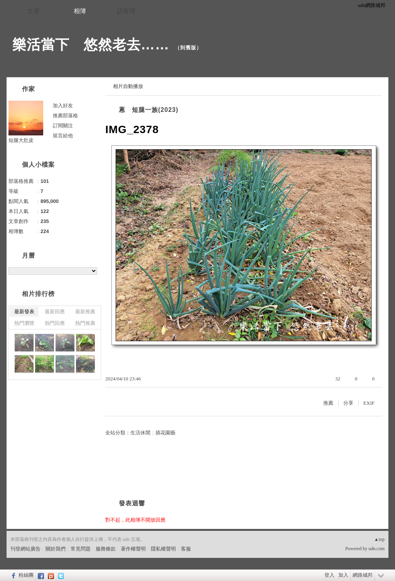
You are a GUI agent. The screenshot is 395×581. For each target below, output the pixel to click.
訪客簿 (126, 11)
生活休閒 (140, 433)
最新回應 (55, 311)
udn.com (376, 548)
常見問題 (81, 549)
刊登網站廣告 (25, 549)
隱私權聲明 (163, 549)
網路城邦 (363, 575)
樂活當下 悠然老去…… (90, 44)
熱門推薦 (85, 323)
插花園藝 (165, 433)
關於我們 (56, 549)
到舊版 (188, 48)
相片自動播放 (128, 86)
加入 (343, 575)
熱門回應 (55, 323)
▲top (379, 539)
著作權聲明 (133, 549)
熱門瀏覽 (24, 323)
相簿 (80, 11)
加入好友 (63, 105)
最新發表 (24, 311)
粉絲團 (26, 575)
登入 (329, 575)
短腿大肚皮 (21, 140)
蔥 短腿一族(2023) (148, 109)
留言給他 (63, 135)
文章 (33, 11)
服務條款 (106, 549)
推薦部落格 (65, 115)
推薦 (328, 403)
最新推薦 (85, 311)
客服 (186, 549)
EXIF (369, 403)
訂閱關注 (63, 125)
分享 (348, 403)
